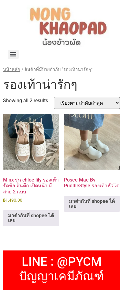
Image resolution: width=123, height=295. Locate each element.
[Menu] (13, 54)
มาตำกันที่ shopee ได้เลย (31, 218)
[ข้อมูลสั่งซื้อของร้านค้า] (87, 103)
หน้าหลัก (11, 69)
